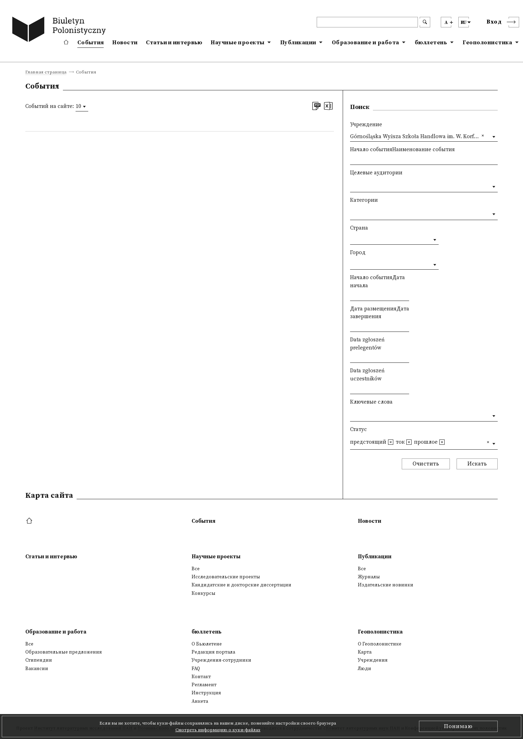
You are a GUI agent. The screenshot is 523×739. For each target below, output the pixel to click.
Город (358, 252)
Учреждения (373, 660)
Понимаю (458, 726)
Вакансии (36, 669)
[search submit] (425, 22)
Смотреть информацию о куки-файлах (217, 730)
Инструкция (206, 693)
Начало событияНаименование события (402, 149)
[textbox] (352, 185)
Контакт (201, 677)
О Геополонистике (379, 644)
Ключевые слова (371, 402)
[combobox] (82, 106)
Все (196, 569)
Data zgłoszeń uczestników (367, 374)
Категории (364, 200)
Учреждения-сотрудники (221, 660)
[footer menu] (30, 521)
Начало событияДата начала (377, 281)
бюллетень (431, 42)
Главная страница (45, 72)
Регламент (204, 685)
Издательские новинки (385, 585)
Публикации (298, 42)
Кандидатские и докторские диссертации (241, 585)
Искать (477, 464)
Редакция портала (213, 652)
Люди (364, 669)
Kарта (365, 652)
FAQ (196, 669)
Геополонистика (487, 42)
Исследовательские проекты (226, 577)
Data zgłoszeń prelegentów (367, 343)
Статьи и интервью (174, 42)
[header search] (367, 22)
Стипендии (38, 660)
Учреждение (366, 124)
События (90, 42)
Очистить (426, 464)
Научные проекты (238, 42)
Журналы (369, 577)
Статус (358, 429)
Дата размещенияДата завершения (379, 313)
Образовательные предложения (63, 652)
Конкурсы (203, 593)
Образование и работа (365, 42)
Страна (359, 228)
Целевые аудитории (376, 172)
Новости (124, 42)
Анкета (200, 701)
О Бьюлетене (207, 644)
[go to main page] (60, 30)
